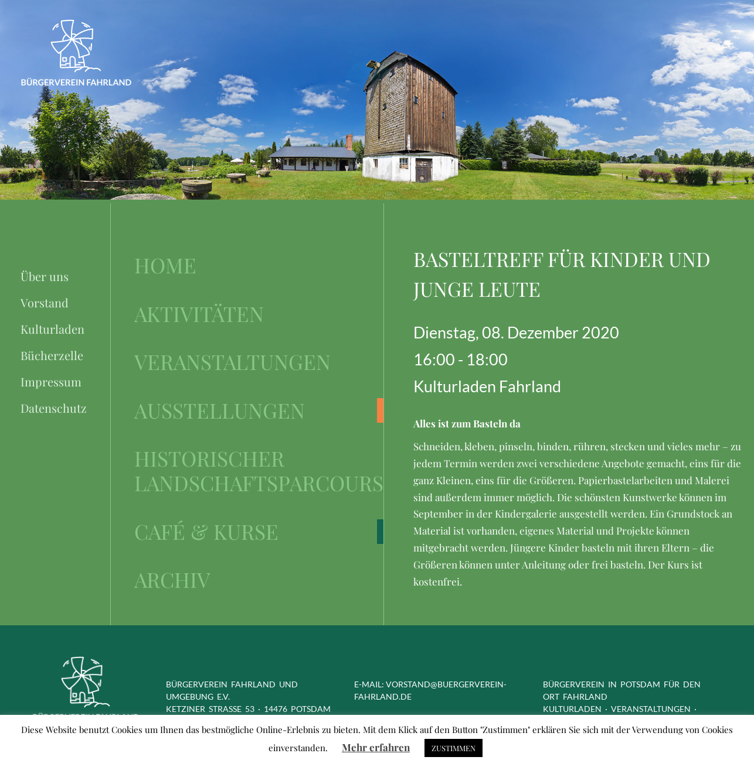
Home (165, 265)
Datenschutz (54, 408)
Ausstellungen (219, 410)
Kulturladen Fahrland (487, 386)
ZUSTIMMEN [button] (454, 748)
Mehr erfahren (376, 747)
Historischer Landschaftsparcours (258, 471)
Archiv (172, 579)
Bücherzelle (52, 355)
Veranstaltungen (232, 362)
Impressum (51, 381)
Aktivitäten (199, 314)
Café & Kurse (206, 531)
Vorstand (45, 302)
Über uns (45, 276)
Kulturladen (52, 329)
